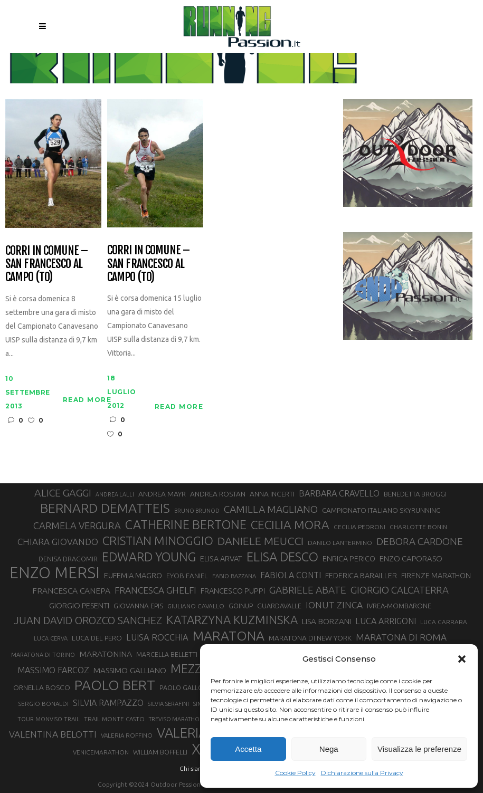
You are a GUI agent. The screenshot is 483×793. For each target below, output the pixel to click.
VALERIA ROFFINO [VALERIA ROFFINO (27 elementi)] (127, 735)
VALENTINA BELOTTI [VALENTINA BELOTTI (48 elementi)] (53, 734)
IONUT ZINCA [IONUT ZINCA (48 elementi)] (334, 605)
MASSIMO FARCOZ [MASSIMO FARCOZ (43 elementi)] (53, 670)
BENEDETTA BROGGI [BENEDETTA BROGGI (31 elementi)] (415, 494)
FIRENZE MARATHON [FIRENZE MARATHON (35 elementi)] (436, 575)
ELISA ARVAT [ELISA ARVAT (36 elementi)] (221, 558)
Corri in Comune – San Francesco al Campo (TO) (46, 264)
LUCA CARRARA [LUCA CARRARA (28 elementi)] (443, 621)
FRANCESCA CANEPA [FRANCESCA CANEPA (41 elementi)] (71, 590)
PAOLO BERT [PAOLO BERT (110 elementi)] (114, 685)
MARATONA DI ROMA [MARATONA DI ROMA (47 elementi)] (401, 637)
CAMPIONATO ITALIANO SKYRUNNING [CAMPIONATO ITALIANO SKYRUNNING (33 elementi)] (381, 510)
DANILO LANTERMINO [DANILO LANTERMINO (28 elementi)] (340, 542)
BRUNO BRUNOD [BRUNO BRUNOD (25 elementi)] (197, 511)
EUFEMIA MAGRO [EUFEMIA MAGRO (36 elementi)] (133, 575)
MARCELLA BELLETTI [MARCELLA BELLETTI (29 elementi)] (166, 654)
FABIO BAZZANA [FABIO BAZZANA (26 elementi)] (234, 576)
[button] (462, 659)
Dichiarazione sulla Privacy (362, 773)
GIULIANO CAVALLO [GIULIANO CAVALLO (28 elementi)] (195, 606)
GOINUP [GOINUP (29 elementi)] (241, 605)
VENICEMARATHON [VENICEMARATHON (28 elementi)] (101, 752)
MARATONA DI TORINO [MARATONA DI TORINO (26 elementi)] (43, 655)
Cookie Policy (295, 773)
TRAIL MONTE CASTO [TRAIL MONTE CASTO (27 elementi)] (114, 718)
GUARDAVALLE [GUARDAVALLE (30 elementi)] (279, 605)
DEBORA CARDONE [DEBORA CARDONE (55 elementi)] (419, 541)
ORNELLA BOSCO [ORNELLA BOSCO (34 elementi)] (41, 687)
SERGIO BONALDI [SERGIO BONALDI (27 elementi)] (43, 703)
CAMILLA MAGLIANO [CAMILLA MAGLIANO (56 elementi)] (271, 509)
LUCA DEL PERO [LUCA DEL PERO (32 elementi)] (97, 638)
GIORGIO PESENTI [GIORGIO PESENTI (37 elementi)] (79, 605)
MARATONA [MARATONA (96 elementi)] (228, 636)
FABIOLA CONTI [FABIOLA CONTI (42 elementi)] (290, 575)
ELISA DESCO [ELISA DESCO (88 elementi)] (282, 557)
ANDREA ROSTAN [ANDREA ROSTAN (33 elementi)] (217, 494)
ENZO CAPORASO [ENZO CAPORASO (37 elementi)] (411, 558)
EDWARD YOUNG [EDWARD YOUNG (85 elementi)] (149, 556)
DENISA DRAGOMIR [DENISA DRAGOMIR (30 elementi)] (68, 558)
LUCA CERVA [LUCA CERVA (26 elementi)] (51, 638)
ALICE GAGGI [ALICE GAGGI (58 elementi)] (62, 493)
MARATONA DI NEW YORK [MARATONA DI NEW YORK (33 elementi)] (310, 638)
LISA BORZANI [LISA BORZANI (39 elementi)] (326, 621)
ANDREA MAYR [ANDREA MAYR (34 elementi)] (162, 494)
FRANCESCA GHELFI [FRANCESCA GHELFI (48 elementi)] (155, 590)
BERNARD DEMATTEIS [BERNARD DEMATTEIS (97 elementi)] (105, 508)
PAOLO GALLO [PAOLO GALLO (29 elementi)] (181, 687)
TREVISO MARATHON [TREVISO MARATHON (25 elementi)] (176, 719)
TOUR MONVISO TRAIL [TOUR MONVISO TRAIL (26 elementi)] (48, 719)
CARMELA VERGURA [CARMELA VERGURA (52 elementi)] (77, 525)
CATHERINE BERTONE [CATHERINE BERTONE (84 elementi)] (186, 524)
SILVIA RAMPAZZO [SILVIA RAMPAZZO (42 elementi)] (108, 703)
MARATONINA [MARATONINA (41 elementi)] (105, 653)
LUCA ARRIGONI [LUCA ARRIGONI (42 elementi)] (385, 621)
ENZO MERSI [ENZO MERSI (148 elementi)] (55, 573)
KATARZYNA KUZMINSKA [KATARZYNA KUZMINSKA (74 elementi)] (232, 619)
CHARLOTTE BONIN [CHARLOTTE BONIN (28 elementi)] (418, 526)
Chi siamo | (195, 768)
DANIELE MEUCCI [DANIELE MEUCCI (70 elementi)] (260, 540)
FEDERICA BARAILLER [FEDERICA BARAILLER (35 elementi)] (361, 575)
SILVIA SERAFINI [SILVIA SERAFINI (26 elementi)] (168, 704)
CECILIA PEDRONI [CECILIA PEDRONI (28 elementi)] (359, 526)
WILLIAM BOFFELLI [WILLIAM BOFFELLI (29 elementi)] (160, 752)
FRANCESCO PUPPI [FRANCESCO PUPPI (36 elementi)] (233, 590)
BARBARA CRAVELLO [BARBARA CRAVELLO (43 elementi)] (339, 493)
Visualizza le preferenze (419, 748)
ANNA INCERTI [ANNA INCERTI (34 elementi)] (272, 494)
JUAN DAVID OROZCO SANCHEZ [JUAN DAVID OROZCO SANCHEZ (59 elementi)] (88, 620)
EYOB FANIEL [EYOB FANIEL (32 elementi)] (187, 576)
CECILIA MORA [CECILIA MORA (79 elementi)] (290, 524)
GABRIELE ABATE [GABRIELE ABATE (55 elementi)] (307, 590)
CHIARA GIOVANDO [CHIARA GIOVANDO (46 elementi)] (57, 542)
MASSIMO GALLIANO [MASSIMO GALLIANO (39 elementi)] (129, 670)
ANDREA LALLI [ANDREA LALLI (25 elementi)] (115, 494)
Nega (328, 748)
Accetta (248, 748)
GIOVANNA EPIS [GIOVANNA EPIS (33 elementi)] (138, 605)
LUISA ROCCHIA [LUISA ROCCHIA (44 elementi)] (157, 637)
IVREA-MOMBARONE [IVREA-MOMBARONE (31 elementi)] (399, 605)
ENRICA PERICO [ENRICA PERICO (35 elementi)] (349, 559)
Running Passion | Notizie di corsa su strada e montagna (217, 61)
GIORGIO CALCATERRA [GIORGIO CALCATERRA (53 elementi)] (400, 590)
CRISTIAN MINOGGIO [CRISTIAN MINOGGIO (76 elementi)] (157, 540)
